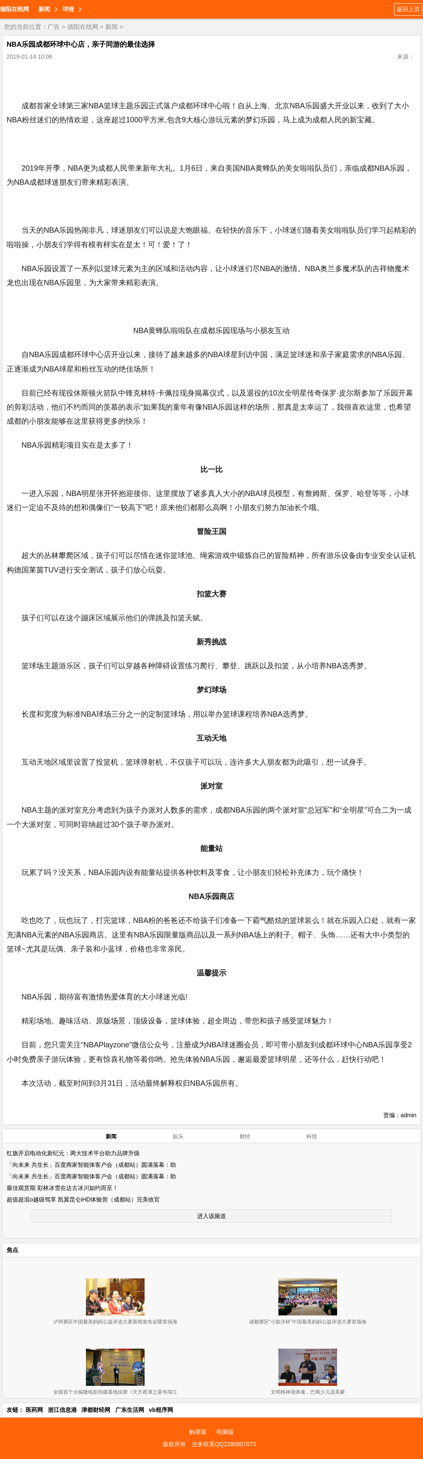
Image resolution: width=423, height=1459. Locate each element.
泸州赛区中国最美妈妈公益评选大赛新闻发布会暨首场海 (115, 1322)
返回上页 (408, 9)
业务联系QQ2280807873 (224, 1444)
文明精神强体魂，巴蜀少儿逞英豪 (308, 1392)
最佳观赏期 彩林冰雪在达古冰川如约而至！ (62, 1188)
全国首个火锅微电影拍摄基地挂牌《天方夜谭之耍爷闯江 (115, 1392)
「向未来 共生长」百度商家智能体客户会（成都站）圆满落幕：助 (91, 1164)
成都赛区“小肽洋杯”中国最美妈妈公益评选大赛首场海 (307, 1322)
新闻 (44, 9)
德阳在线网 (14, 9)
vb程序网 (161, 1410)
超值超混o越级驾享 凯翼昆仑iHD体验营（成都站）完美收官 (83, 1199)
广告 (54, 26)
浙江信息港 (62, 1410)
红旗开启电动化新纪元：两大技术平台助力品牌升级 (73, 1153)
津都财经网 (95, 1410)
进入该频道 (211, 1216)
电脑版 (225, 1431)
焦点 (12, 1250)
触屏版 (198, 1431)
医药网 (34, 1410)
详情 (68, 9)
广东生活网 (129, 1410)
